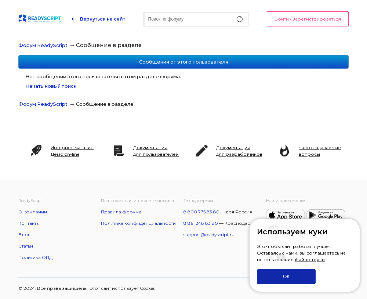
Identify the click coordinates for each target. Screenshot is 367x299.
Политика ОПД (35, 257)
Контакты (29, 223)
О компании (32, 212)
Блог (24, 234)
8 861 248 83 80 (201, 223)
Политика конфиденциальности (138, 223)
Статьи (25, 246)
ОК (286, 276)
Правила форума (121, 212)
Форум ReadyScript (43, 45)
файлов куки (310, 259)
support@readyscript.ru (209, 234)
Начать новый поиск (50, 86)
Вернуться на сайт (102, 19)
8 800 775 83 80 (201, 212)
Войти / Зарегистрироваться (308, 19)
